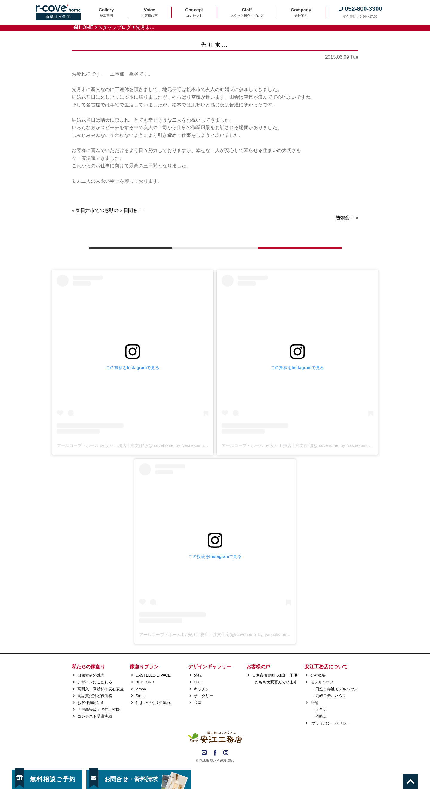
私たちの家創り (88, 666)
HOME (86, 27)
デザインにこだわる (94, 682)
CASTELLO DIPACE (153, 675)
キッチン (201, 689)
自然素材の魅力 (91, 675)
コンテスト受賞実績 (94, 716)
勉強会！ (344, 217)
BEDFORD (145, 682)
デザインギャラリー (209, 666)
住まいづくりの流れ (153, 702)
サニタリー (203, 696)
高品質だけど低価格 (94, 696)
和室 (198, 702)
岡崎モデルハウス (330, 696)
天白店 (321, 709)
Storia (140, 696)
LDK (197, 682)
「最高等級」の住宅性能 (98, 709)
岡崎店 (321, 716)
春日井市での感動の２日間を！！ (111, 210)
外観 (198, 675)
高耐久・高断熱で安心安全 (100, 689)
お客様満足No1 (90, 702)
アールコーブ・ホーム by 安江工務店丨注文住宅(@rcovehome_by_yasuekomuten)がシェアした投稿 (151, 445)
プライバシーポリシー (330, 723)
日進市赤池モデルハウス (336, 689)
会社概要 (318, 675)
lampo (141, 689)
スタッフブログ (114, 27)
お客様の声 (258, 666)
